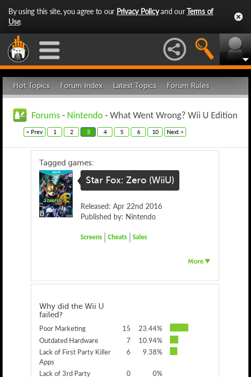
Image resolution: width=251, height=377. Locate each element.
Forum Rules (188, 85)
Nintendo (84, 115)
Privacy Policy (138, 11)
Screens (91, 237)
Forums (45, 115)
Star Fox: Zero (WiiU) (130, 180)
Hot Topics (31, 85)
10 (155, 131)
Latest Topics (134, 85)
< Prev (34, 131)
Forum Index (81, 85)
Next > (175, 131)
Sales (140, 237)
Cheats (117, 237)
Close (238, 17)
